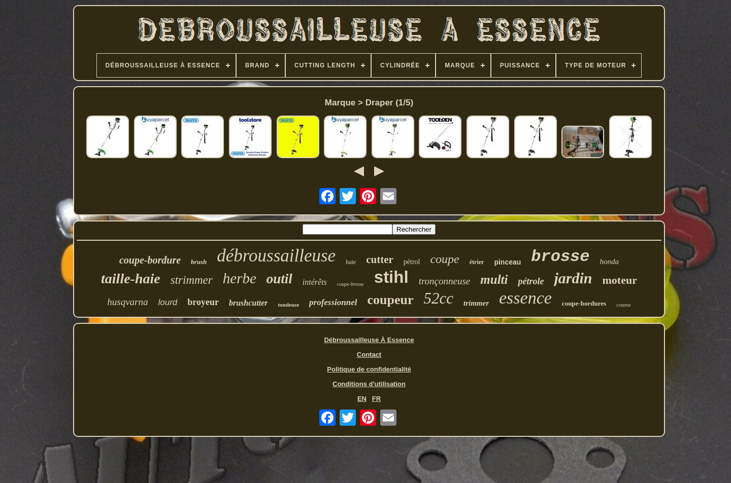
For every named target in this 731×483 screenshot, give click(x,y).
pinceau (507, 262)
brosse (560, 256)
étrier (477, 262)
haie (351, 262)
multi (494, 279)
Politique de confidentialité (369, 369)
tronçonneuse (445, 281)
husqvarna (127, 301)
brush (199, 262)
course (623, 305)
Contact (369, 354)
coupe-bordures (584, 303)
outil (279, 278)
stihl (391, 277)
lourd (168, 302)
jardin (573, 278)
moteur (620, 280)
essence (525, 297)
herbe (239, 278)
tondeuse (288, 305)
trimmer (476, 303)
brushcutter (248, 303)
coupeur (390, 299)
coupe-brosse (350, 284)
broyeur (203, 302)
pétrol (412, 262)
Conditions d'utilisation (369, 384)
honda (609, 261)
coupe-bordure (150, 260)
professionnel (333, 302)
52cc (438, 298)
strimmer (192, 280)
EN (362, 398)
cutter (379, 259)
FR (376, 398)
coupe (444, 259)
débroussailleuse (276, 256)
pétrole (531, 281)
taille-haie (130, 278)
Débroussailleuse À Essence (369, 340)
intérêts (315, 282)
